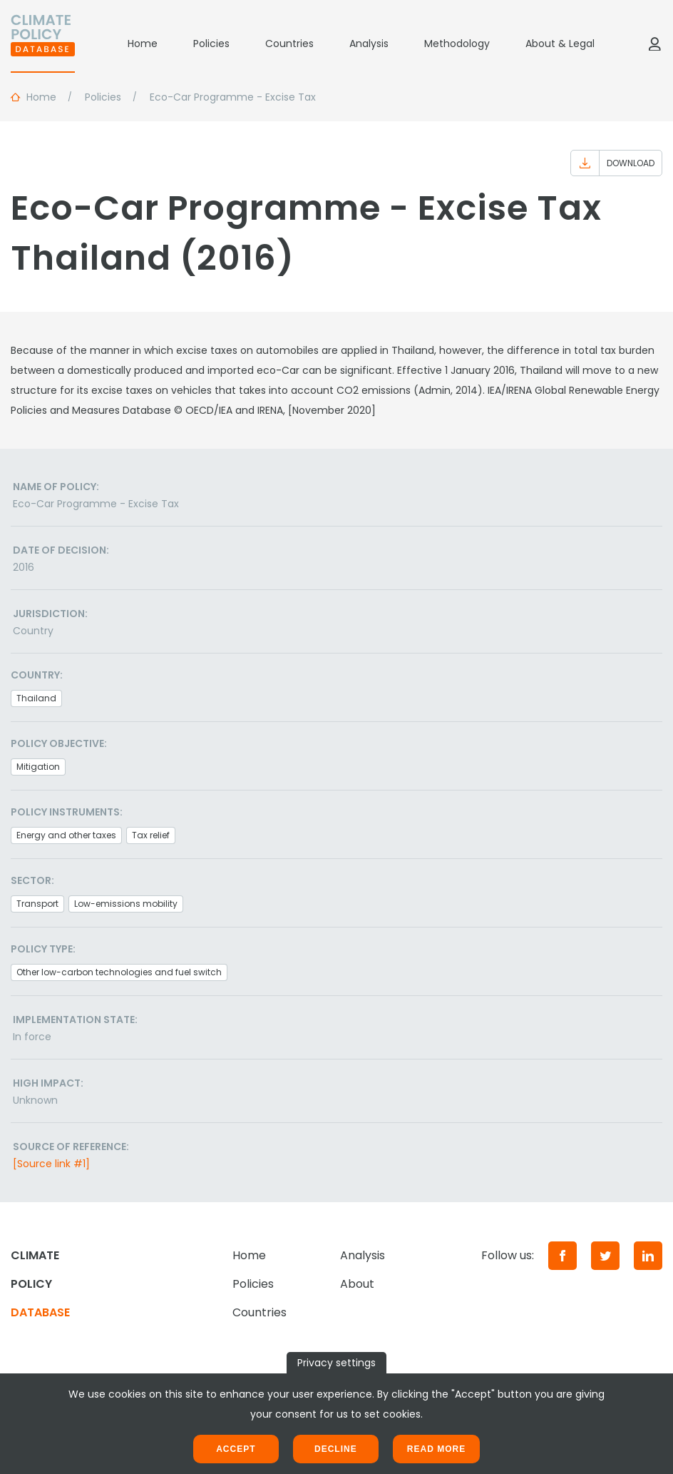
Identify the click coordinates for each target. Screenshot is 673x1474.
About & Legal (560, 43)
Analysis (369, 43)
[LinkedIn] (648, 1255)
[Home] (43, 43)
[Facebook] (562, 1255)
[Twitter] (605, 1255)
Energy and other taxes (66, 835)
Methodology (457, 43)
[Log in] (654, 43)
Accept (235, 1449)
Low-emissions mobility (126, 904)
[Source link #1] (51, 1164)
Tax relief (151, 835)
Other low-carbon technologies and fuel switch (119, 972)
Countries (289, 43)
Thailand (36, 698)
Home (143, 43)
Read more (436, 1449)
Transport (37, 904)
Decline (335, 1449)
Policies (211, 43)
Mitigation (38, 767)
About (357, 1284)
